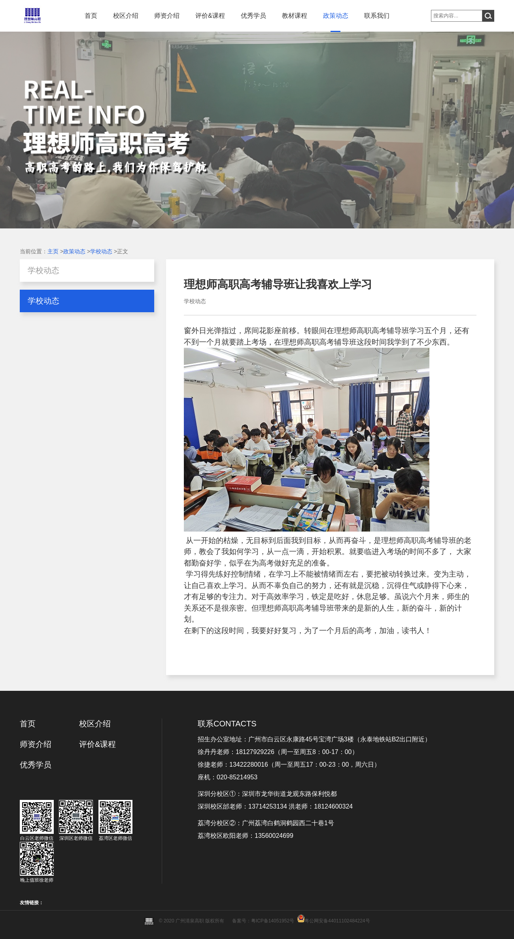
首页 (91, 15)
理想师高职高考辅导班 (371, 330)
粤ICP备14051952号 (272, 921)
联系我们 (376, 15)
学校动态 (101, 251)
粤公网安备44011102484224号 (337, 921)
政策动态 (335, 15)
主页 (53, 251)
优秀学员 (253, 15)
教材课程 (294, 15)
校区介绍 (125, 15)
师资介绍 (167, 15)
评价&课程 (210, 15)
